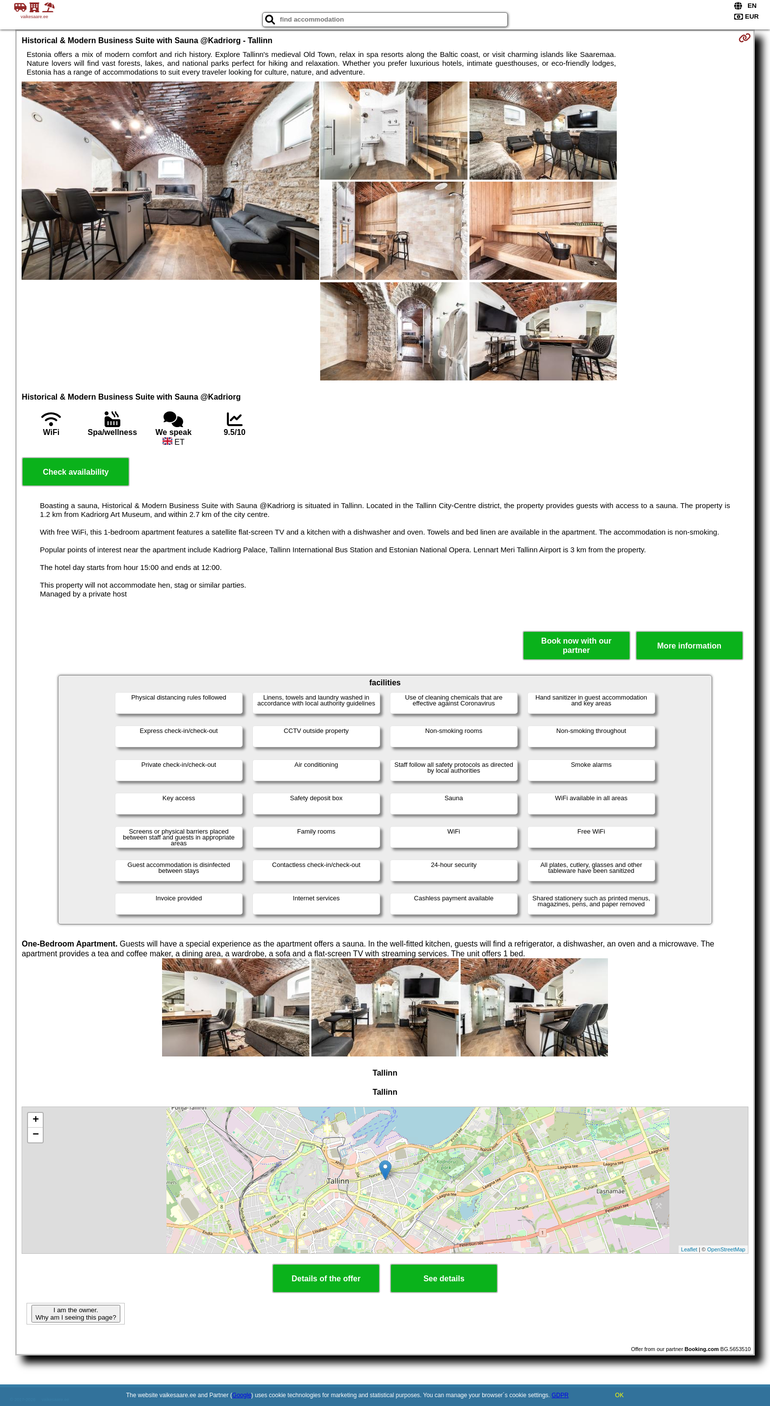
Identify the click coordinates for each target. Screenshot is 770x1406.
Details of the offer (326, 1278)
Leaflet (689, 1249)
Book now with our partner (576, 645)
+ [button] (35, 1120)
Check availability (76, 472)
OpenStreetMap (726, 1249)
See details (444, 1278)
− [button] (35, 1135)
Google (241, 1395)
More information (689, 646)
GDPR (560, 1395)
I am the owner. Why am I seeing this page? (75, 1313)
